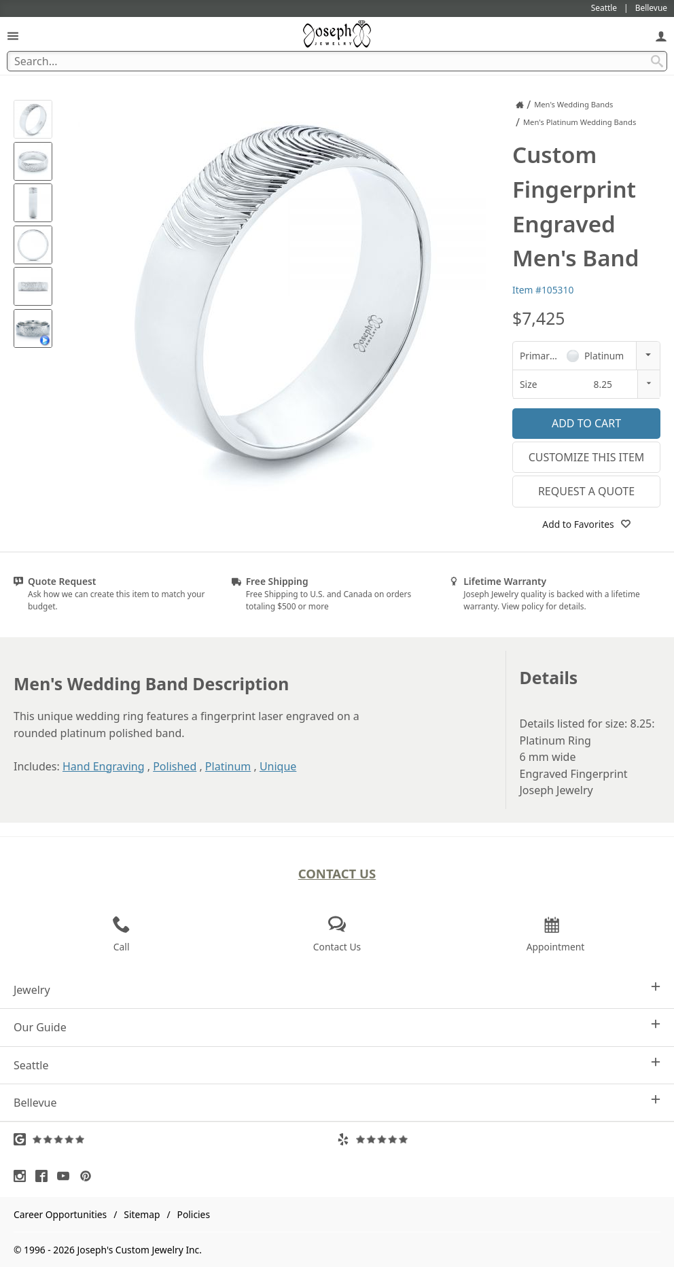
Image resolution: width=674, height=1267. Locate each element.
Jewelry (337, 989)
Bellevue (337, 1102)
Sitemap (142, 1214)
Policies (193, 1214)
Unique (278, 766)
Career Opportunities (60, 1214)
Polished (174, 766)
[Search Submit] (657, 61)
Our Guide (337, 1027)
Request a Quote (586, 491)
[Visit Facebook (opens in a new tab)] (44, 1175)
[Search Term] (337, 61)
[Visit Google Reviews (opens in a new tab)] (175, 1139)
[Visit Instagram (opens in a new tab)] (23, 1175)
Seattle (337, 1065)
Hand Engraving (104, 766)
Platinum (228, 766)
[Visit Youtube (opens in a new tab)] (66, 1175)
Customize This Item (587, 457)
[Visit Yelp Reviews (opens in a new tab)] (498, 1139)
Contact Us (337, 873)
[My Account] (661, 35)
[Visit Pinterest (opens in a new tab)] (89, 1175)
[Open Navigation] (13, 35)
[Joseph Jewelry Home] (520, 105)
